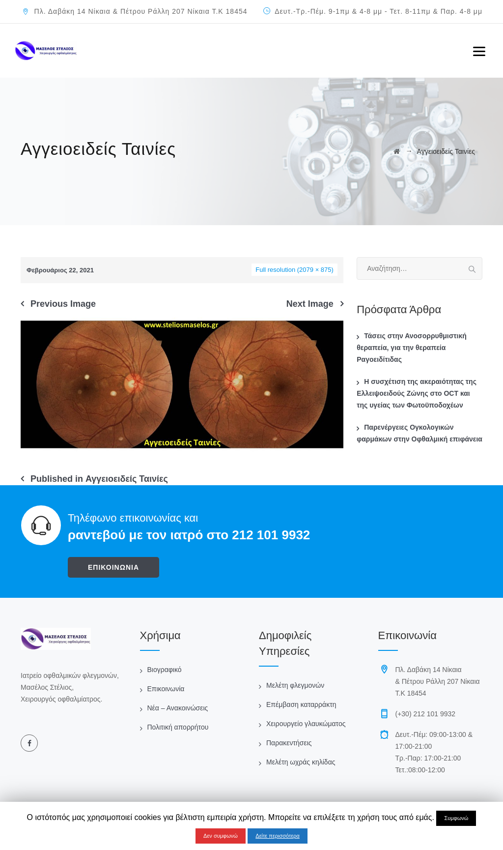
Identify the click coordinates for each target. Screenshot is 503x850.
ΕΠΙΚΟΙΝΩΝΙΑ (113, 567)
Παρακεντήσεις (289, 743)
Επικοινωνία (166, 689)
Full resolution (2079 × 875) (294, 269)
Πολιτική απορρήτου (178, 727)
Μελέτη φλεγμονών (295, 685)
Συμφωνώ (456, 818)
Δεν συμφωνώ (220, 836)
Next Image (310, 304)
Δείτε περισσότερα (277, 836)
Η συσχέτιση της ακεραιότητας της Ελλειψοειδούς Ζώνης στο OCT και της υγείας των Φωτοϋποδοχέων (416, 393)
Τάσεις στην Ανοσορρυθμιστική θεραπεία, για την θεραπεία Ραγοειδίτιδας (412, 347)
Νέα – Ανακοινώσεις (177, 708)
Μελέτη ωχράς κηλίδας (300, 762)
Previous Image (63, 304)
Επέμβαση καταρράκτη (301, 704)
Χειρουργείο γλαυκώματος (305, 724)
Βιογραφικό (164, 670)
